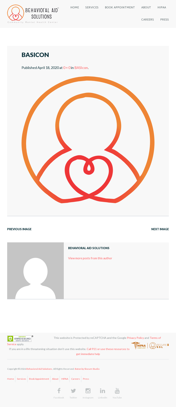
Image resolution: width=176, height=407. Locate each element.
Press (86, 378)
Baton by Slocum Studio (87, 368)
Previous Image (19, 229)
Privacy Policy (135, 337)
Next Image (160, 229)
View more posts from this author (90, 258)
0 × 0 (66, 67)
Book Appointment (39, 378)
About (55, 378)
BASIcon (81, 67)
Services (21, 378)
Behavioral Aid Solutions (39, 368)
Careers (75, 378)
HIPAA (64, 378)
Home (10, 378)
